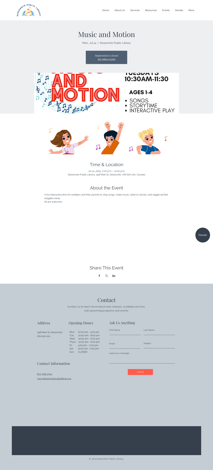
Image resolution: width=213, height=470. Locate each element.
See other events (106, 59)
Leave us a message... (119, 353)
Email (112, 344)
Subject (147, 343)
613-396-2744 (44, 374)
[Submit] (140, 372)
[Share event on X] (106, 276)
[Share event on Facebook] (99, 276)
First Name (114, 330)
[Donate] (202, 235)
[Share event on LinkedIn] (113, 276)
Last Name (149, 330)
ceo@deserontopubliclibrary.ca (54, 378)
